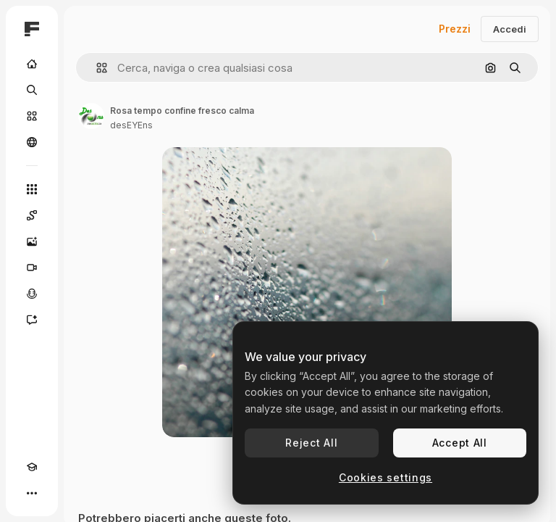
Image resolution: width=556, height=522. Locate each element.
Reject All (311, 442)
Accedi (509, 29)
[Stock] (31, 116)
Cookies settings (385, 477)
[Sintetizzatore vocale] (31, 293)
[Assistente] (31, 319)
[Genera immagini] (31, 241)
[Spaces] (31, 215)
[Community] (31, 142)
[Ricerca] (31, 90)
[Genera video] (31, 267)
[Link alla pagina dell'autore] (91, 116)
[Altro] (31, 493)
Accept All (459, 442)
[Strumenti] (31, 189)
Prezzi (455, 28)
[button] (96, 67)
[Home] (31, 63)
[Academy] (31, 466)
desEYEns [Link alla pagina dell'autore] (131, 125)
